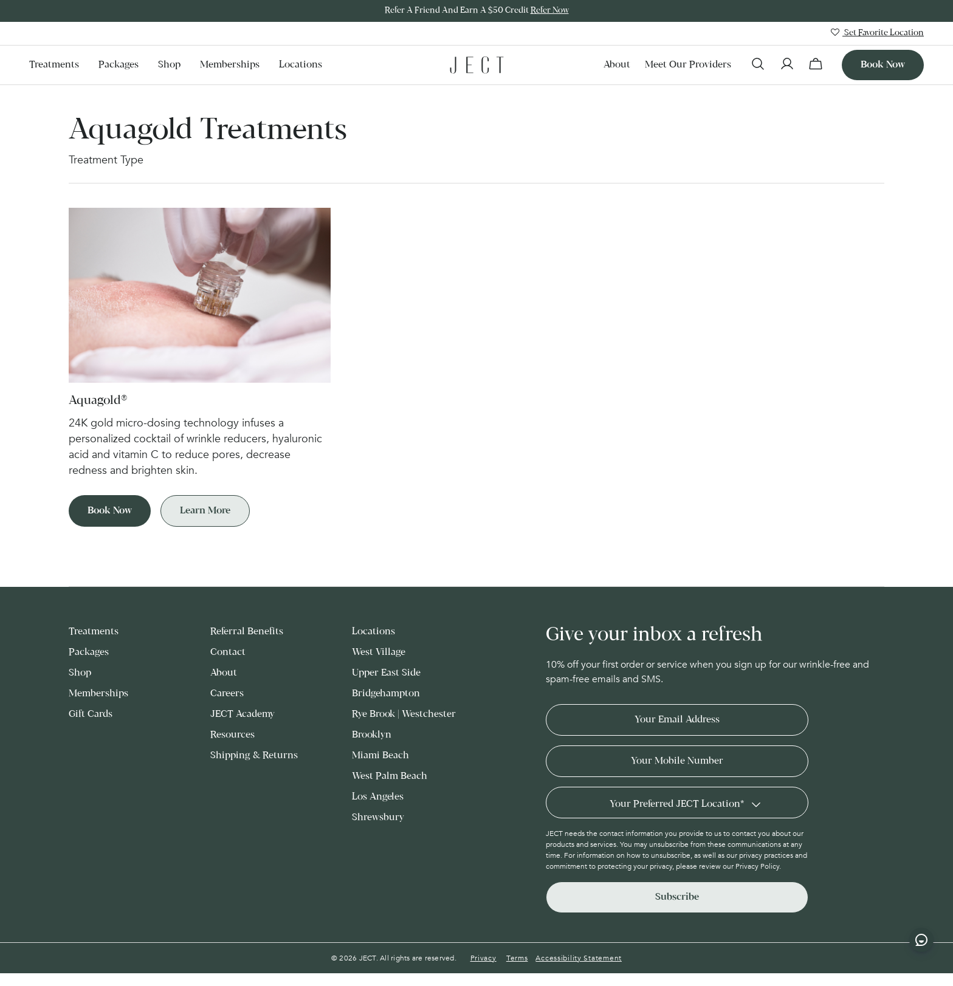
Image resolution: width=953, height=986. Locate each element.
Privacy (483, 958)
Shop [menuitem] (169, 64)
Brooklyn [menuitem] (371, 734)
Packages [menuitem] (118, 64)
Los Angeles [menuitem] (378, 796)
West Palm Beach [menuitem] (389, 776)
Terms (517, 958)
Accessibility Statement (578, 958)
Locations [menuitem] (300, 64)
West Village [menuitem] (378, 652)
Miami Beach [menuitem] (380, 755)
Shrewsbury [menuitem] (378, 817)
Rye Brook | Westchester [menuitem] (404, 714)
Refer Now (550, 11)
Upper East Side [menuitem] (386, 672)
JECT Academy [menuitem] (242, 714)
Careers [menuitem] (227, 693)
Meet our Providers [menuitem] (688, 64)
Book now (883, 64)
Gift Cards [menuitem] (90, 714)
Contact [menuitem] (228, 652)
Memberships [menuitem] (230, 64)
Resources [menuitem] (232, 734)
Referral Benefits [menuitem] (246, 631)
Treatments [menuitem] (54, 64)
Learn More (205, 510)
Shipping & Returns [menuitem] (254, 755)
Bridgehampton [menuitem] (386, 693)
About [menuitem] (617, 64)
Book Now (110, 510)
